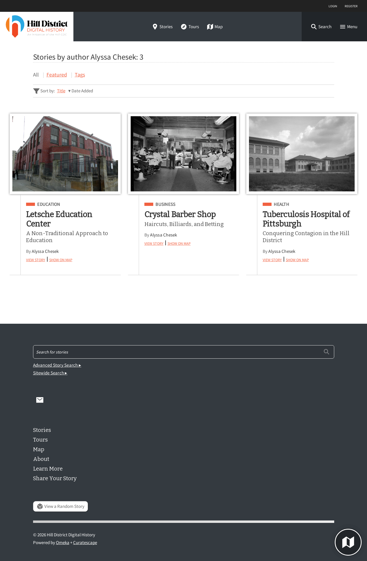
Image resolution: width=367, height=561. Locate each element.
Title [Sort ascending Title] (61, 91)
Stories (162, 27)
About (41, 459)
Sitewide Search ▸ (50, 373)
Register (351, 6)
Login (333, 6)
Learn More (48, 468)
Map (215, 27)
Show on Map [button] (60, 259)
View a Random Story (60, 506)
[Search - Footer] (183, 352)
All (36, 74)
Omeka (62, 542)
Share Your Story (55, 478)
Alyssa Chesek (45, 251)
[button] (321, 26)
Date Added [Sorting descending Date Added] (82, 91)
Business (165, 204)
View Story (35, 259)
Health (281, 204)
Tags (80, 74)
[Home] (36, 26)
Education (48, 204)
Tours (189, 27)
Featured (57, 74)
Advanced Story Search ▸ (57, 365)
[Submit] (326, 351)
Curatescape (85, 542)
